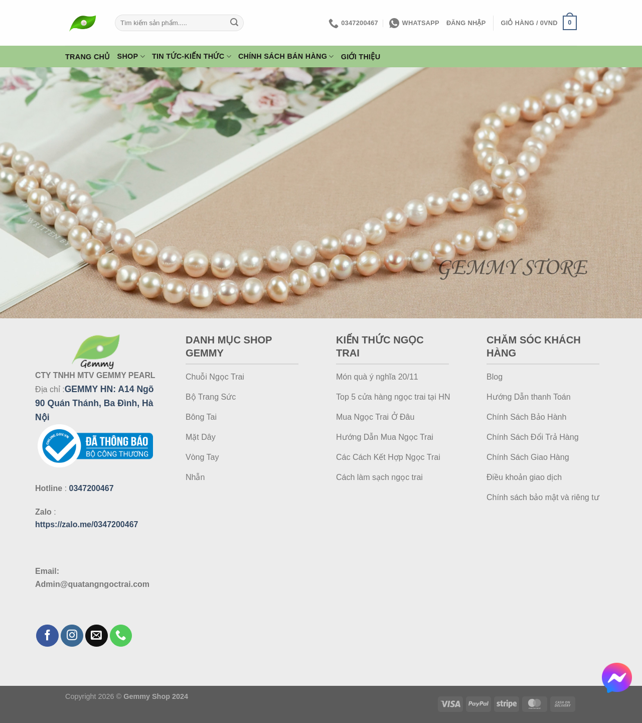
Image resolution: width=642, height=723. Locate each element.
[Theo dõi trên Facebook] (47, 636)
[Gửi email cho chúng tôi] (96, 636)
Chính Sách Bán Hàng (286, 56)
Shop (131, 56)
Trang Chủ (87, 57)
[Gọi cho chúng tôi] (121, 636)
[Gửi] (234, 23)
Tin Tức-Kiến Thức (191, 56)
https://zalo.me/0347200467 (86, 524)
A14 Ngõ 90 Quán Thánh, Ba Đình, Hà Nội (94, 403)
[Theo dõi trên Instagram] (72, 636)
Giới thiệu (361, 57)
